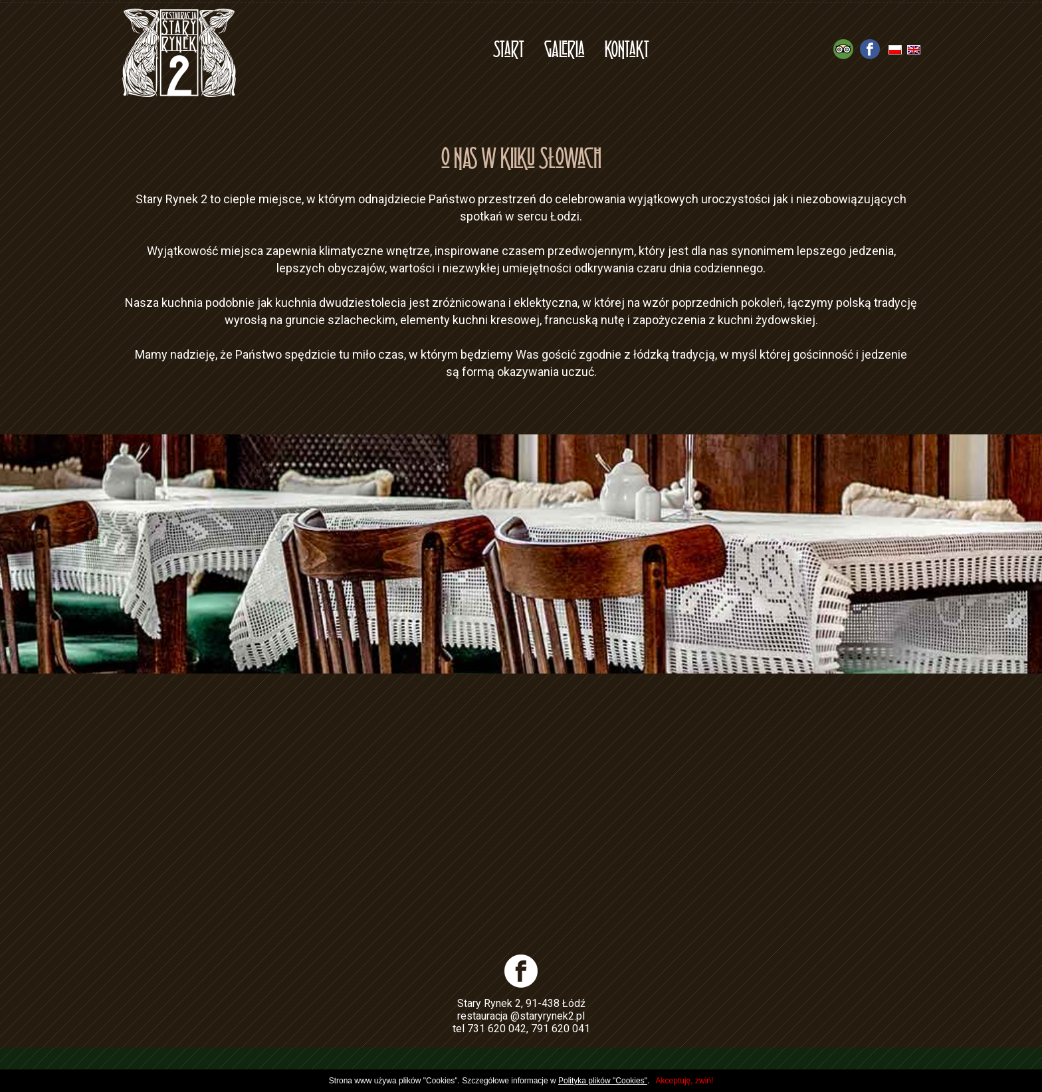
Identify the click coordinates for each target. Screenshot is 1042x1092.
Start (508, 48)
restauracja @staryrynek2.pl (521, 1016)
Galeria (564, 48)
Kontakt (627, 48)
